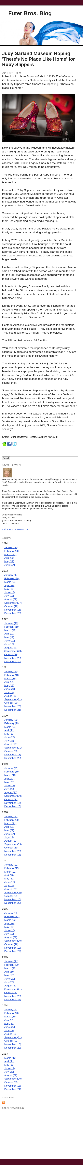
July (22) (9, 740)
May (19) (9, 561)
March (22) (10, 630)
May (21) (9, 588)
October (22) (11, 992)
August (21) (10, 792)
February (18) (11, 675)
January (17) (11, 575)
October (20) (11, 702)
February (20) (11, 551)
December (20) (12, 613)
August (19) (10, 647)
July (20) (9, 789)
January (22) (11, 1009)
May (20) (9, 733)
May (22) (9, 830)
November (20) (12, 658)
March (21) (10, 554)
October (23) (11, 1040)
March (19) (10, 678)
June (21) (9, 688)
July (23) (9, 982)
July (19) (9, 644)
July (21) (9, 837)
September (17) (13, 602)
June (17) (9, 564)
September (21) (13, 699)
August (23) (10, 889)
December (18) (12, 854)
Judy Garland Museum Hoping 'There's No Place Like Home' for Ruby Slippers (38, 59)
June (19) (9, 640)
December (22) (12, 758)
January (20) (11, 547)
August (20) (10, 1033)
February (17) (11, 916)
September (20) (13, 651)
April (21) (9, 633)
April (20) (9, 875)
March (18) (10, 775)
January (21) (11, 768)
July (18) (9, 595)
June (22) (9, 737)
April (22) (9, 557)
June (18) (9, 592)
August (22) (10, 599)
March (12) (10, 1057)
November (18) (12, 754)
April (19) (9, 585)
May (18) (9, 975)
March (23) (10, 919)
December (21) (12, 709)
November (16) (12, 609)
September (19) (13, 844)
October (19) (11, 606)
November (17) (12, 802)
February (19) (11, 626)
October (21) (11, 799)
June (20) (9, 930)
